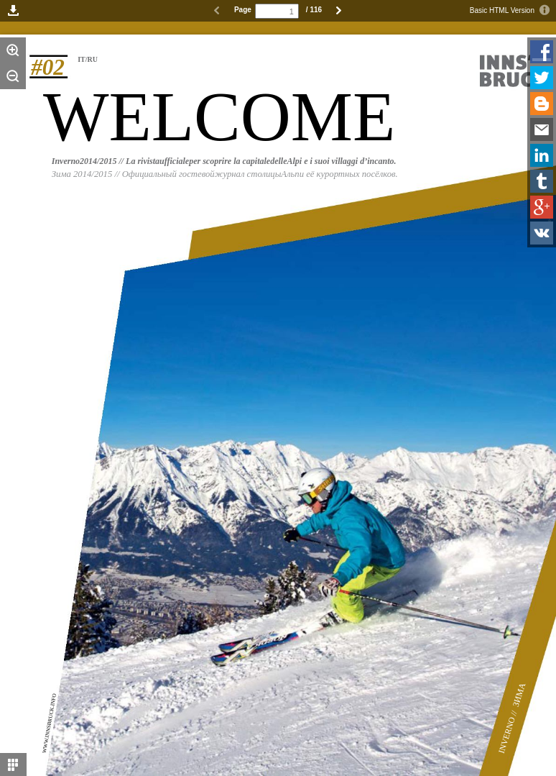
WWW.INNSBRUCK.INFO (49, 723)
